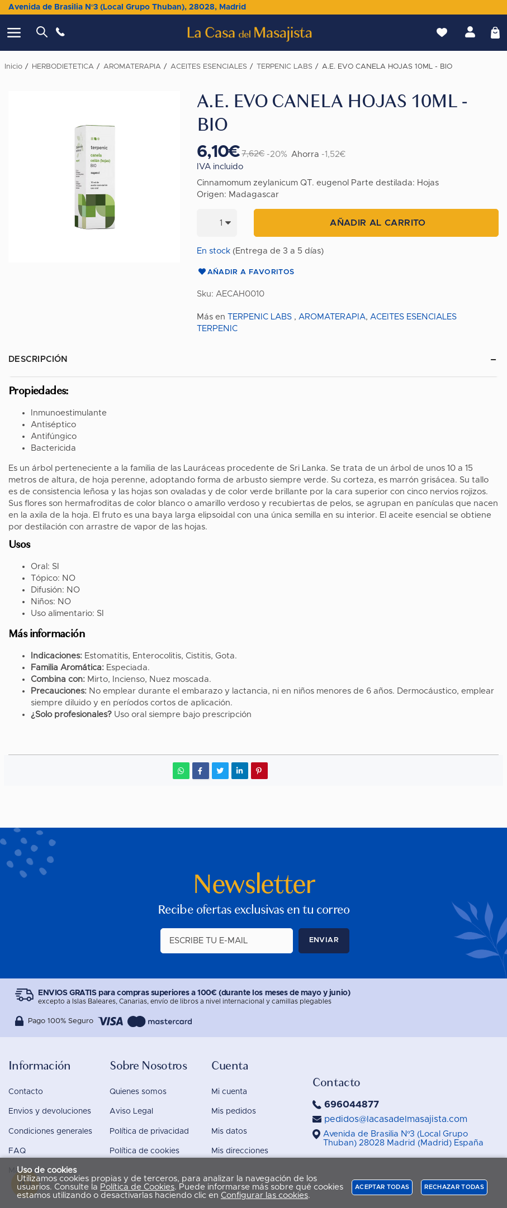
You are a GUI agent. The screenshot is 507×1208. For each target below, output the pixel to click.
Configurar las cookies (264, 1195)
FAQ (17, 1151)
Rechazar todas (454, 1187)
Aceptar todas (382, 1187)
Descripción (38, 359)
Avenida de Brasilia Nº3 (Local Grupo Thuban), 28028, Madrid (127, 7)
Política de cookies (144, 1151)
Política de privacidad (149, 1131)
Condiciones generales (50, 1131)
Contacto (25, 1092)
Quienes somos (138, 1092)
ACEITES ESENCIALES (413, 317)
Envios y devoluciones (49, 1111)
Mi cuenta (229, 1092)
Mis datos (229, 1131)
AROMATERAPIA (332, 317)
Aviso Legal (131, 1111)
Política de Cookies (137, 1187)
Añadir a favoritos (246, 272)
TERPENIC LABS (260, 317)
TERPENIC (217, 328)
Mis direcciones (239, 1151)
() (403, 1138)
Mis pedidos (233, 1111)
